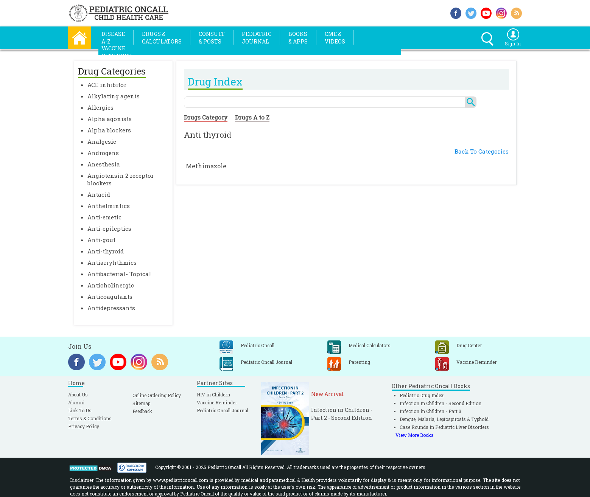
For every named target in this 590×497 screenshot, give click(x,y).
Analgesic (101, 141)
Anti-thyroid (105, 251)
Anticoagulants (109, 296)
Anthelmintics (108, 206)
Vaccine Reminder (217, 402)
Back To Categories (482, 151)
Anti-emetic (104, 217)
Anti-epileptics (109, 228)
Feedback (142, 411)
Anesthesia (103, 164)
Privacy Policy (83, 426)
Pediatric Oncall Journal (222, 410)
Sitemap (141, 403)
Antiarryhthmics (112, 262)
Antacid (98, 194)
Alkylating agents (113, 96)
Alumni (76, 402)
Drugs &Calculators (162, 37)
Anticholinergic (110, 285)
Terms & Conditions (90, 418)
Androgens (103, 153)
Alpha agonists (109, 119)
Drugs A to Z (252, 117)
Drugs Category (205, 117)
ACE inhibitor (106, 85)
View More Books (414, 435)
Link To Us (80, 410)
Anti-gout (101, 240)
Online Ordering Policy (156, 395)
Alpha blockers (109, 130)
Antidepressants (111, 308)
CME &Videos (335, 37)
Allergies (100, 107)
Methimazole (206, 166)
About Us (78, 394)
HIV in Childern (213, 394)
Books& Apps (298, 37)
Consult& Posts (212, 37)
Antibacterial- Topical (119, 274)
